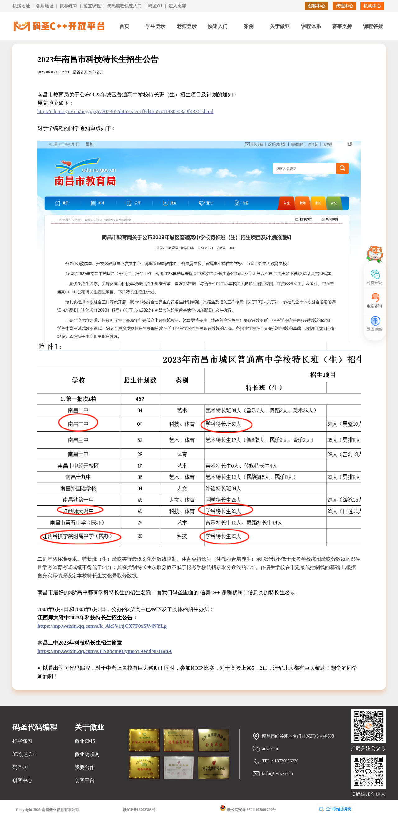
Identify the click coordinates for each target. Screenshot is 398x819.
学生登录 (155, 26)
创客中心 (316, 6)
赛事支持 (342, 26)
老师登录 (187, 26)
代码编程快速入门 (124, 6)
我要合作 (85, 767)
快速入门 (218, 26)
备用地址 (44, 6)
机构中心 (372, 6)
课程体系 (311, 26)
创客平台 (85, 780)
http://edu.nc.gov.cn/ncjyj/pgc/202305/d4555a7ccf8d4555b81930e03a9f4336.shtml (125, 111)
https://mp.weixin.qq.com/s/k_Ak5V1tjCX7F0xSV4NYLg (102, 626)
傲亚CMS (85, 741)
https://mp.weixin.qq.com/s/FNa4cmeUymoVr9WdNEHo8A (104, 651)
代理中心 (344, 6)
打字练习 (22, 741)
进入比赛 (177, 6)
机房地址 (21, 6)
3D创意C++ (24, 754)
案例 (249, 26)
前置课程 (92, 6)
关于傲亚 (280, 26)
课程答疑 (373, 26)
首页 (124, 26)
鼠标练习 (68, 6)
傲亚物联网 (87, 754)
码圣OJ (155, 6)
